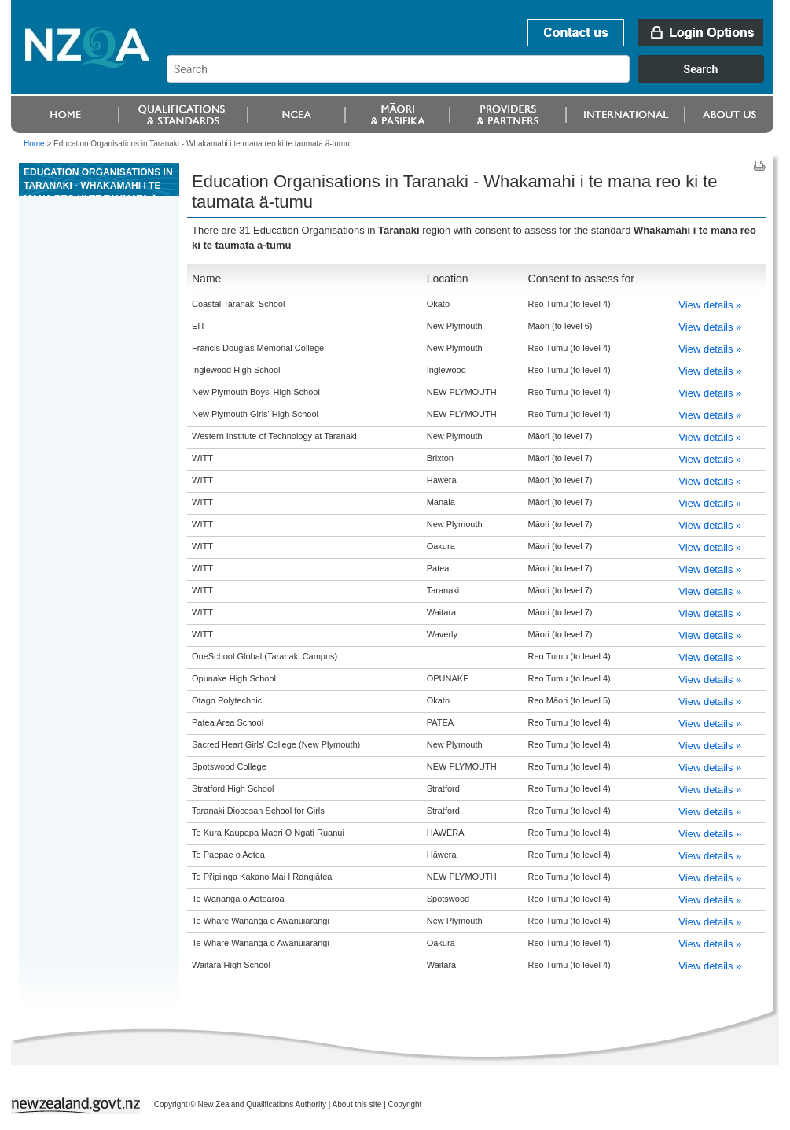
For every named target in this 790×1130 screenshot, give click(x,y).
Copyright (405, 1104)
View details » (709, 305)
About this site (357, 1104)
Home (34, 143)
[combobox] (473, 79)
